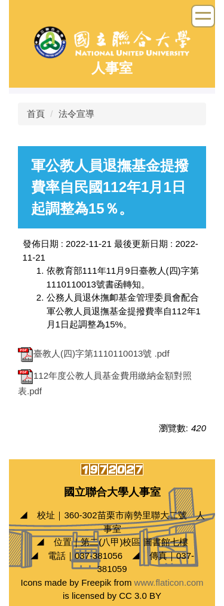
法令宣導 (76, 114)
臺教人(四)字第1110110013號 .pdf (94, 353)
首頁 (36, 114)
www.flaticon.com (169, 582)
